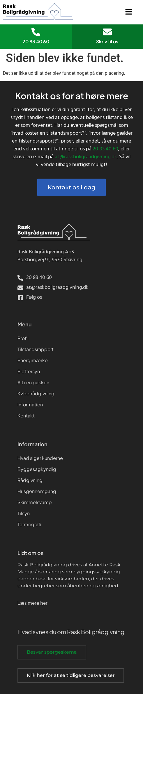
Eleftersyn (28, 371)
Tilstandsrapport (35, 349)
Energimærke (32, 360)
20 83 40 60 (35, 41)
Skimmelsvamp (34, 502)
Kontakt (26, 415)
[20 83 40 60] (35, 32)
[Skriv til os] (107, 31)
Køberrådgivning (35, 393)
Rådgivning (30, 480)
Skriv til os (107, 41)
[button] (129, 12)
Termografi (29, 524)
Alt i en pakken (33, 382)
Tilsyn (23, 513)
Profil (23, 338)
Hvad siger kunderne (40, 458)
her (43, 603)
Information (30, 404)
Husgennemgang (36, 491)
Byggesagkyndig (36, 469)
